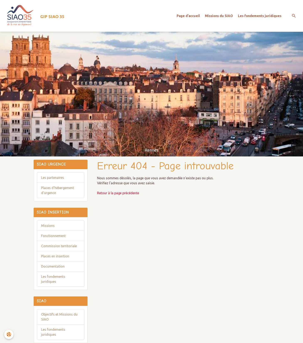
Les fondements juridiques (259, 16)
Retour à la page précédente (118, 193)
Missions (48, 225)
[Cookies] (9, 334)
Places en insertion (55, 256)
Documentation (53, 266)
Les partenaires (52, 177)
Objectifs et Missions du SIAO (59, 316)
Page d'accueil (188, 16)
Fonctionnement (53, 236)
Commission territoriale (59, 246)
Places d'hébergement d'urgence (57, 190)
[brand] (33, 15)
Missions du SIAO (219, 16)
